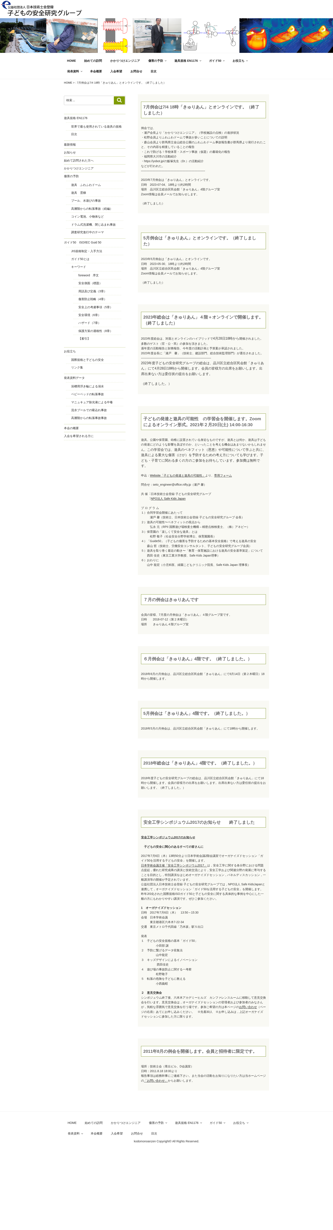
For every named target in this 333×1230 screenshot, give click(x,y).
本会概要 (96, 71)
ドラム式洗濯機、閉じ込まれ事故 (93, 224)
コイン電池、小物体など (87, 216)
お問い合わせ (248, 1007)
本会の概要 (71, 428)
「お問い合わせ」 (156, 1080)
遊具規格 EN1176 (188, 60)
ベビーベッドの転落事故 (87, 394)
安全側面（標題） (90, 283)
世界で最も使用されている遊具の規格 (96, 126)
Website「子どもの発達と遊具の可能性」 (177, 475)
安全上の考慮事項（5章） (95, 307)
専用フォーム (223, 475)
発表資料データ (74, 378)
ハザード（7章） (89, 323)
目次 (154, 71)
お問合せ (136, 71)
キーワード (78, 266)
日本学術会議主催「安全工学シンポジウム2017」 (174, 865)
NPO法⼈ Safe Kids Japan (168, 498)
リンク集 (77, 367)
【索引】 (84, 338)
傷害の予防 (157, 60)
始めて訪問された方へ (79, 160)
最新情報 (70, 144)
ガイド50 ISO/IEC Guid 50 (82, 242)
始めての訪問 (93, 60)
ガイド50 (217, 60)
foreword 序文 (88, 275)
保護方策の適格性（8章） (95, 331)
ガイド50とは (80, 259)
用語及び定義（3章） (92, 291)
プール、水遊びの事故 (86, 200)
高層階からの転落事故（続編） (92, 208)
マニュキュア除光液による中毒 (92, 402)
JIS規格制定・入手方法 (86, 251)
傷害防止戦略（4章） (92, 299)
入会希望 (116, 71)
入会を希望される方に (79, 436)
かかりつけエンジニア (125, 60)
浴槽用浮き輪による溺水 (87, 386)
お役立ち (240, 60)
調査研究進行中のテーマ (87, 232)
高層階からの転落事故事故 (89, 418)
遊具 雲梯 (78, 192)
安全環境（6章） (89, 315)
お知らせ (70, 152)
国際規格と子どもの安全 (87, 359)
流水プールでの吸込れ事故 (89, 410)
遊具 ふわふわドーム (86, 185)
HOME (71, 60)
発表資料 (75, 71)
